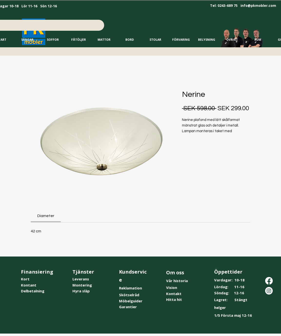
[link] (45, 216)
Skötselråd (129, 294)
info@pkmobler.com (258, 5)
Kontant (28, 285)
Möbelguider (130, 300)
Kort (25, 279)
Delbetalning (32, 290)
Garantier (128, 306)
